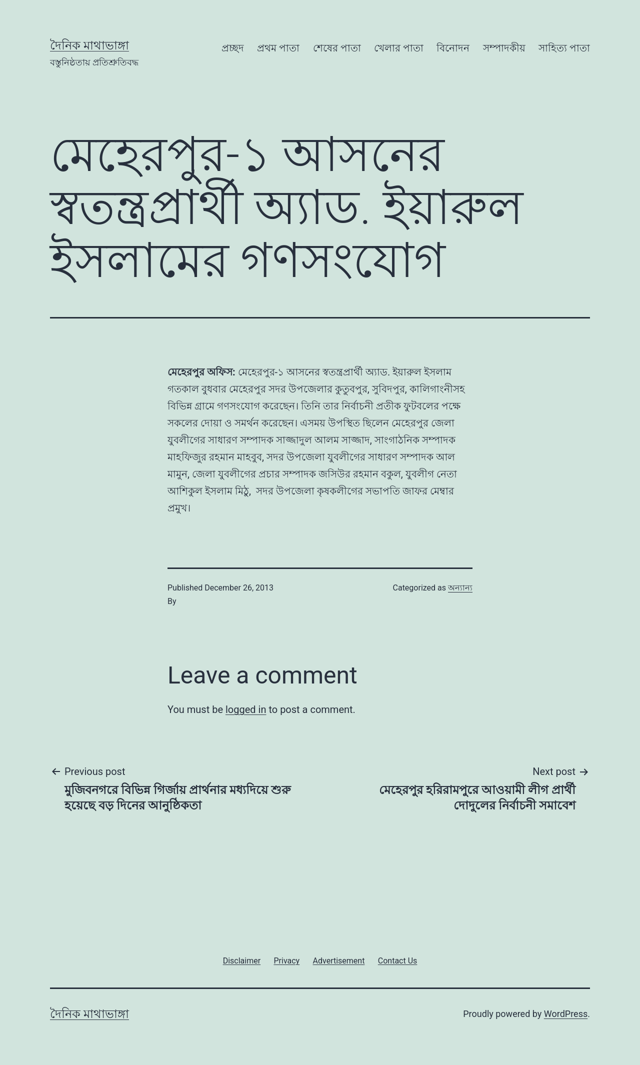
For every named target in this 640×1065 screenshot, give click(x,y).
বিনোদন (453, 48)
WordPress (566, 1013)
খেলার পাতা (399, 48)
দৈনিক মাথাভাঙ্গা (89, 45)
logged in (246, 710)
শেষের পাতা (337, 48)
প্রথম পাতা (278, 48)
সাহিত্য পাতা (564, 48)
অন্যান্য (460, 587)
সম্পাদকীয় (504, 48)
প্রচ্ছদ (233, 48)
